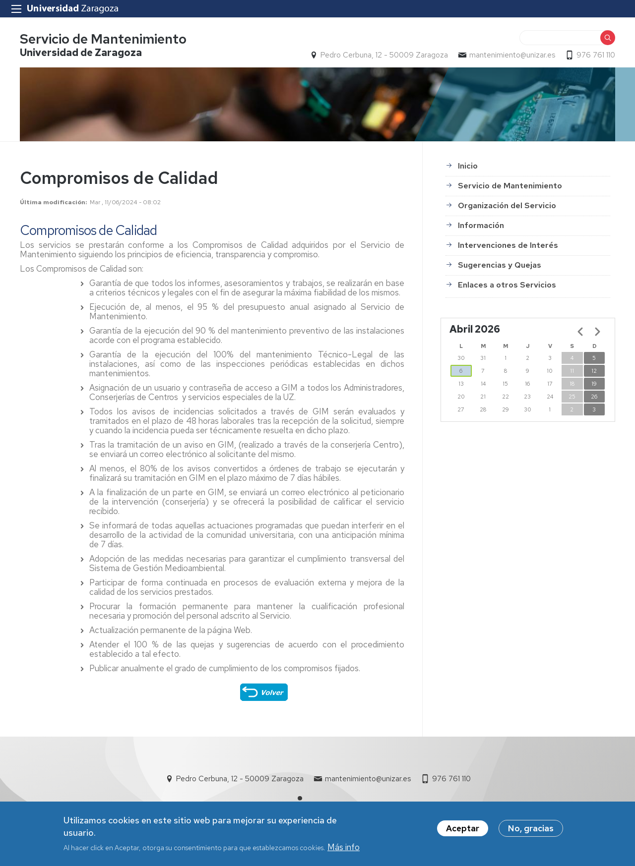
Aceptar (462, 832)
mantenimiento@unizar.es (512, 55)
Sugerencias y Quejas (499, 265)
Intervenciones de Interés (508, 245)
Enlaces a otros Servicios (507, 285)
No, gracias (531, 832)
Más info (343, 851)
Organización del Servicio (507, 205)
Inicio (468, 166)
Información (481, 225)
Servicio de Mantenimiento (103, 39)
